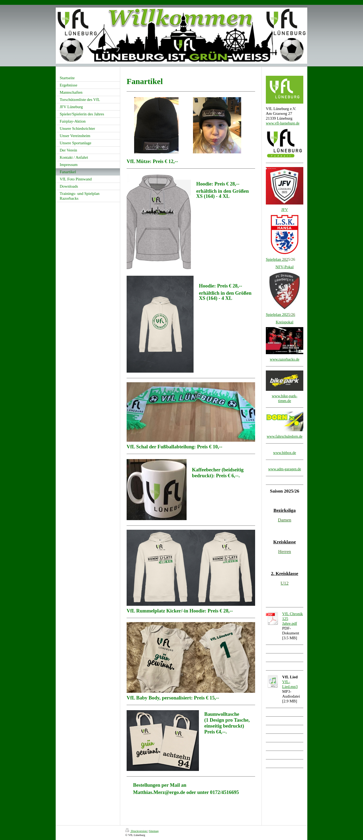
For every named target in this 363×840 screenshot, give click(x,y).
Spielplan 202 (277, 314)
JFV (284, 209)
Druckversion (136, 831)
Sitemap (153, 831)
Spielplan (277, 259)
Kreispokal (284, 322)
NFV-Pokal (284, 267)
